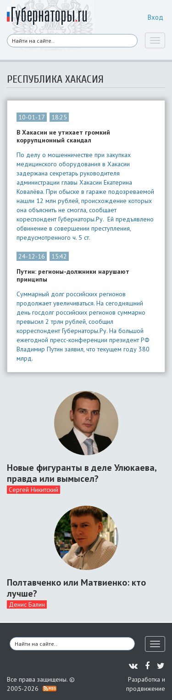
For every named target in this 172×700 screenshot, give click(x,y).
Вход (155, 17)
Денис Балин (27, 604)
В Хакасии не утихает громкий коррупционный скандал (63, 136)
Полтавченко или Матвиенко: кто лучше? (76, 588)
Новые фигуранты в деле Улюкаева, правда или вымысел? (81, 473)
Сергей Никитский (33, 489)
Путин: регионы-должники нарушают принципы (73, 275)
